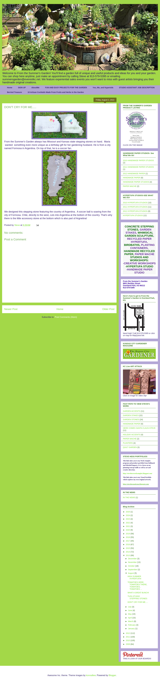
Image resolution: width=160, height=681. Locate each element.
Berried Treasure (14, 92)
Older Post (108, 309)
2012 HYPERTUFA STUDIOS (135, 211)
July (130, 607)
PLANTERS (128, 443)
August (131, 573)
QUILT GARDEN (130, 447)
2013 (128, 555)
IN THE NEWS (129, 497)
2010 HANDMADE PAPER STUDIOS (138, 160)
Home (9, 87)
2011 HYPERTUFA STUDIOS (135, 207)
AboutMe (35, 87)
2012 (128, 633)
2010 (128, 640)
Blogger (112, 675)
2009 (128, 644)
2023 (128, 519)
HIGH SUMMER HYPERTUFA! (134, 577)
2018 (128, 537)
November (132, 562)
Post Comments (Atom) (66, 317)
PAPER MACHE (129, 186)
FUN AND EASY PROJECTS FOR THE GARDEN (66, 87)
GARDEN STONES (131, 419)
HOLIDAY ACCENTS (131, 435)
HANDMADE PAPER (131, 178)
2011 (128, 637)
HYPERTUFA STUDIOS (133, 215)
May (130, 614)
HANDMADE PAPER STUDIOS (136, 182)
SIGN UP (22, 87)
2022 (128, 523)
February (132, 625)
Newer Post (10, 309)
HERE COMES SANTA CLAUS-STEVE (139, 428)
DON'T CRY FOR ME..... (138, 602)
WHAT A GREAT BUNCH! (138, 593)
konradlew (91, 675)
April (130, 618)
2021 (128, 526)
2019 (128, 534)
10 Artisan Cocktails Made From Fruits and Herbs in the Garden (56, 92)
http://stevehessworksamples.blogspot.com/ (137, 473)
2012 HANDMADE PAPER (134, 173)
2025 (128, 512)
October (131, 566)
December (132, 559)
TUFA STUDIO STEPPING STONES (137, 597)
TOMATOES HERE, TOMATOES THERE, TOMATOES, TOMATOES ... (137, 585)
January (131, 628)
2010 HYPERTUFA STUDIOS (135, 203)
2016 (128, 544)
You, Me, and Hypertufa (103, 87)
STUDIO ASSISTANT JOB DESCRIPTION (137, 87)
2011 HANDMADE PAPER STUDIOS (138, 167)
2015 (128, 548)
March (131, 621)
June (130, 610)
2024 (128, 515)
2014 (128, 552)
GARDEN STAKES (131, 415)
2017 (128, 541)
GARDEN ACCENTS (131, 411)
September (133, 569)
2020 (128, 530)
